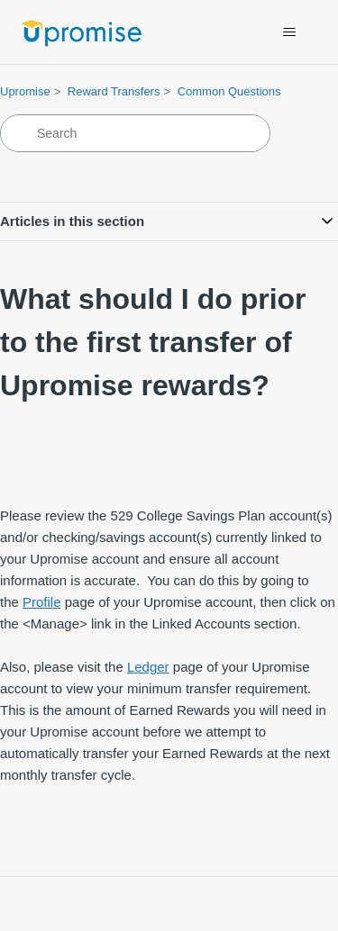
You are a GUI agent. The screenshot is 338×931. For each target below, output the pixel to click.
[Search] (135, 133)
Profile (42, 602)
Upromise (25, 91)
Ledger (148, 666)
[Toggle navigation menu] (289, 32)
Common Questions (229, 91)
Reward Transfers (114, 91)
